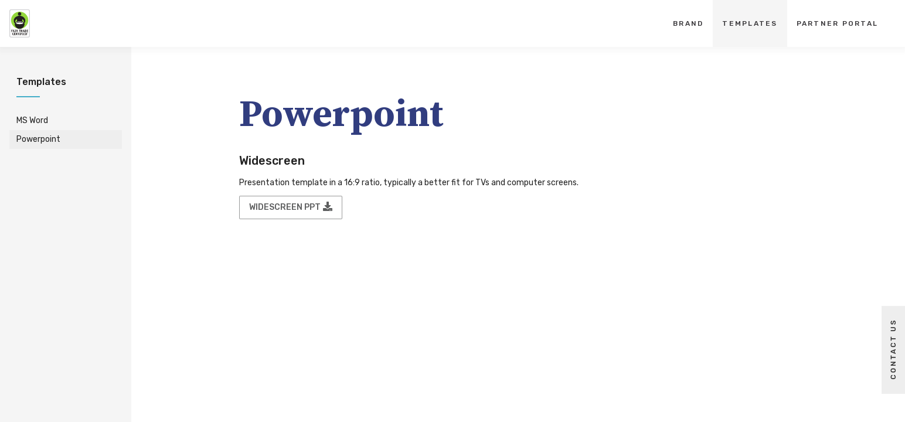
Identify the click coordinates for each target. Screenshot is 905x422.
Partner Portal (838, 23)
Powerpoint (38, 139)
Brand (688, 23)
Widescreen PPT (290, 207)
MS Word (32, 120)
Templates (749, 23)
